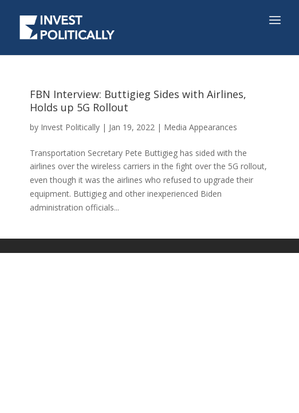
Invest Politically (70, 127)
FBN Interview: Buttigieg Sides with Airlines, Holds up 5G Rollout (138, 100)
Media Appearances (200, 127)
